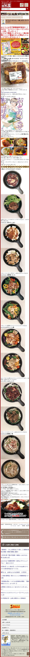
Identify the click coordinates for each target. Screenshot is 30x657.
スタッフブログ (6, 625)
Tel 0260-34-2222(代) (15, 615)
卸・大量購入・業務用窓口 (9, 630)
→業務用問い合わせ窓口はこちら (15, 613)
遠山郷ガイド (5, 627)
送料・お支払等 (6, 622)
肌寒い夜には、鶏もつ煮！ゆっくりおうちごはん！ (16, 537)
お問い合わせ (5, 633)
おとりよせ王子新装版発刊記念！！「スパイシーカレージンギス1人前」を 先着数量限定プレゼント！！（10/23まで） (16, 532)
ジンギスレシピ (22, 524)
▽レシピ (14, 525)
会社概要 (4, 619)
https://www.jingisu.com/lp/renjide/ (8, 92)
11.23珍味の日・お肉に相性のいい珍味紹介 (13, 598)
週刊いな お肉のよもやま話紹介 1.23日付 (13, 572)
